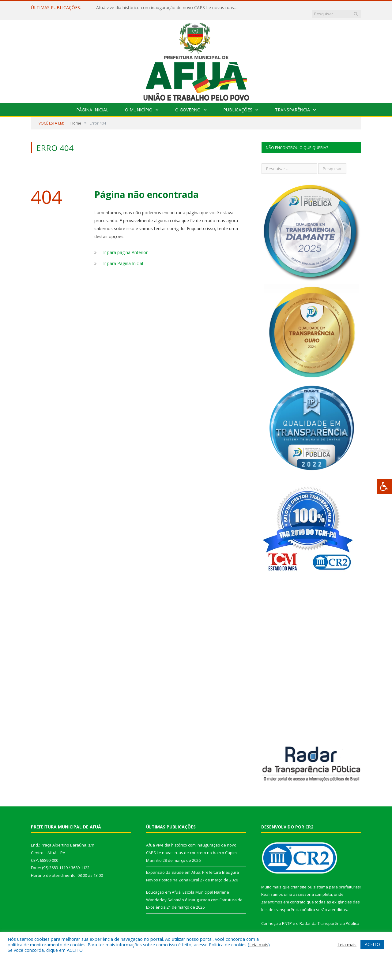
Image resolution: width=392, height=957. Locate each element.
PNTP (287, 917)
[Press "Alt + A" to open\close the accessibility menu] (384, 486)
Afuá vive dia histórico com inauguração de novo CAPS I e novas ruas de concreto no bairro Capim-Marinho (166, 7)
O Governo (188, 104)
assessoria (303, 888)
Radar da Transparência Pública (329, 917)
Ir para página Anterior (125, 246)
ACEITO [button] (372, 944)
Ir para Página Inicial (123, 257)
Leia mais (258, 944)
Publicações (237, 104)
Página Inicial (92, 104)
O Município (139, 104)
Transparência (292, 104)
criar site (299, 881)
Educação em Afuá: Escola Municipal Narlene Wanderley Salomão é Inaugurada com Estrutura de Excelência (194, 893)
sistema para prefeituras (336, 881)
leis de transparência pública (288, 903)
